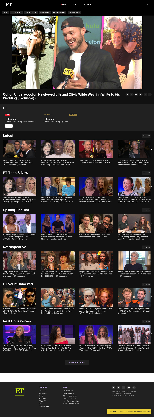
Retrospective (44, 12)
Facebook (42, 391)
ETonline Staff (44, 406)
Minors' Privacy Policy (71, 404)
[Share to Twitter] (132, 95)
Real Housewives (74, 12)
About (41, 404)
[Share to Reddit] (136, 95)
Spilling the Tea (31, 12)
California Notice (69, 398)
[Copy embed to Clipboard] (150, 95)
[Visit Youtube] (129, 388)
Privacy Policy (68, 393)
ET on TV (42, 401)
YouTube (42, 398)
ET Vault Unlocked (59, 12)
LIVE (64, 4)
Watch (9, 126)
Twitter (41, 396)
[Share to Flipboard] (141, 95)
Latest (6, 12)
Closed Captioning (70, 396)
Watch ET (88, 4)
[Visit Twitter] (118, 388)
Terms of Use (68, 391)
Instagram (43, 393)
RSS (40, 409)
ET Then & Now (17, 12)
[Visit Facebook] (113, 388)
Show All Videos (77, 362)
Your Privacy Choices (71, 401)
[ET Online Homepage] (9, 4)
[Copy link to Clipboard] (145, 95)
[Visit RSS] (134, 388)
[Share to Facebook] (127, 95)
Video (75, 4)
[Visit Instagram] (123, 388)
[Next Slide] (151, 149)
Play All (146, 136)
